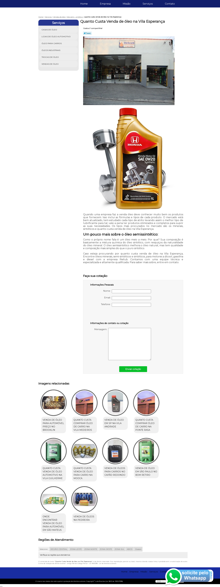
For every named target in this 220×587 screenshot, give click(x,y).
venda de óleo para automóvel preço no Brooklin (53, 425)
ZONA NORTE (90, 549)
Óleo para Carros (52, 43)
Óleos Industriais (51, 50)
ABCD (129, 549)
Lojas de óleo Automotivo (56, 36)
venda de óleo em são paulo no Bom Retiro (146, 471)
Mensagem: (122, 344)
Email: (127, 298)
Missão (126, 3)
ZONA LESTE (76, 549)
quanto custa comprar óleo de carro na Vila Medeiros (83, 425)
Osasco (138, 549)
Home (84, 3)
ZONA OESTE (106, 549)
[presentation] (109, 316)
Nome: (127, 291)
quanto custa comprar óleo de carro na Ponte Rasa (145, 425)
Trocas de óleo (50, 57)
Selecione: (44, 549)
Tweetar (87, 33)
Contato (170, 3)
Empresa (105, 3)
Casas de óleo (50, 30)
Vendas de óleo (50, 64)
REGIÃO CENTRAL (59, 549)
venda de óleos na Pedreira (84, 518)
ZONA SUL (119, 549)
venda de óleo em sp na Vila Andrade (114, 423)
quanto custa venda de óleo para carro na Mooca (83, 473)
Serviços (148, 3)
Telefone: (126, 305)
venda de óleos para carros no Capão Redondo (114, 471)
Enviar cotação (133, 369)
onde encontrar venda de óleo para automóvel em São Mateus (53, 523)
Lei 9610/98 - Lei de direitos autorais (102, 563)
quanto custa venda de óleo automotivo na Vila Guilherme (53, 473)
